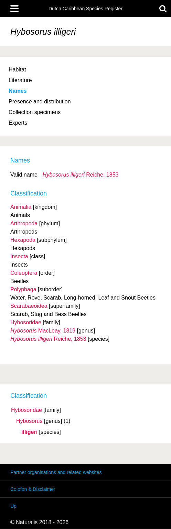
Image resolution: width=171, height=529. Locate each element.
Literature (20, 80)
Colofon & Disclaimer (32, 489)
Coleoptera (23, 273)
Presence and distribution (40, 101)
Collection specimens (35, 112)
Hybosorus (29, 421)
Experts (18, 123)
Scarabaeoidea (28, 306)
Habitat (17, 69)
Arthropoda (24, 223)
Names (17, 91)
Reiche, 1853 (81, 175)
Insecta (19, 256)
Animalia (20, 207)
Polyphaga (23, 289)
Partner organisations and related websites (55, 472)
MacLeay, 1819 (42, 331)
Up (13, 506)
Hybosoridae (26, 410)
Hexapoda (22, 240)
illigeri (29, 432)
